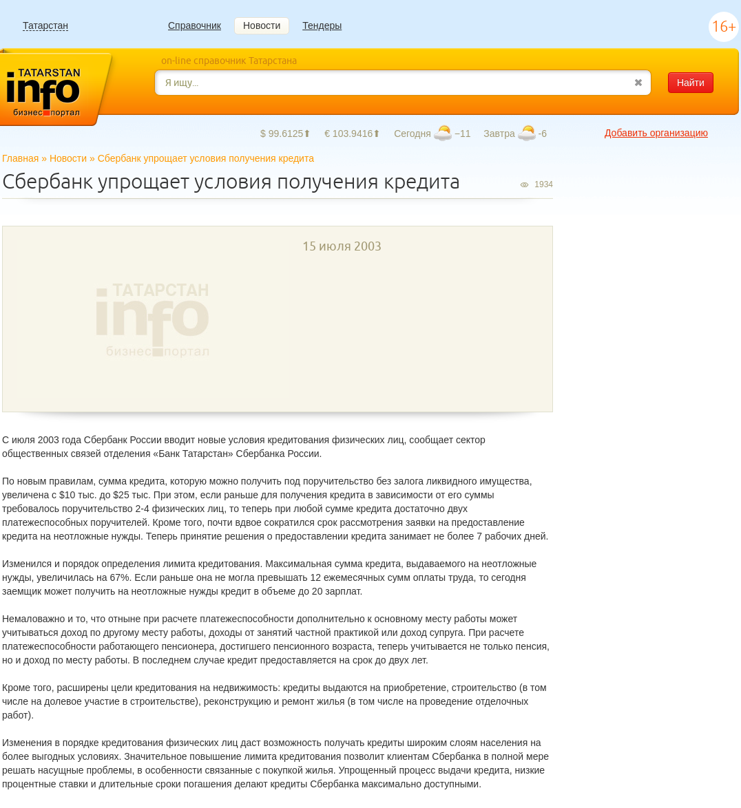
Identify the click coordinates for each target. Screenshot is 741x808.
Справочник (194, 25)
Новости (261, 25)
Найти (691, 82)
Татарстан (45, 26)
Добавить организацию (656, 132)
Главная (20, 158)
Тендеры (322, 25)
